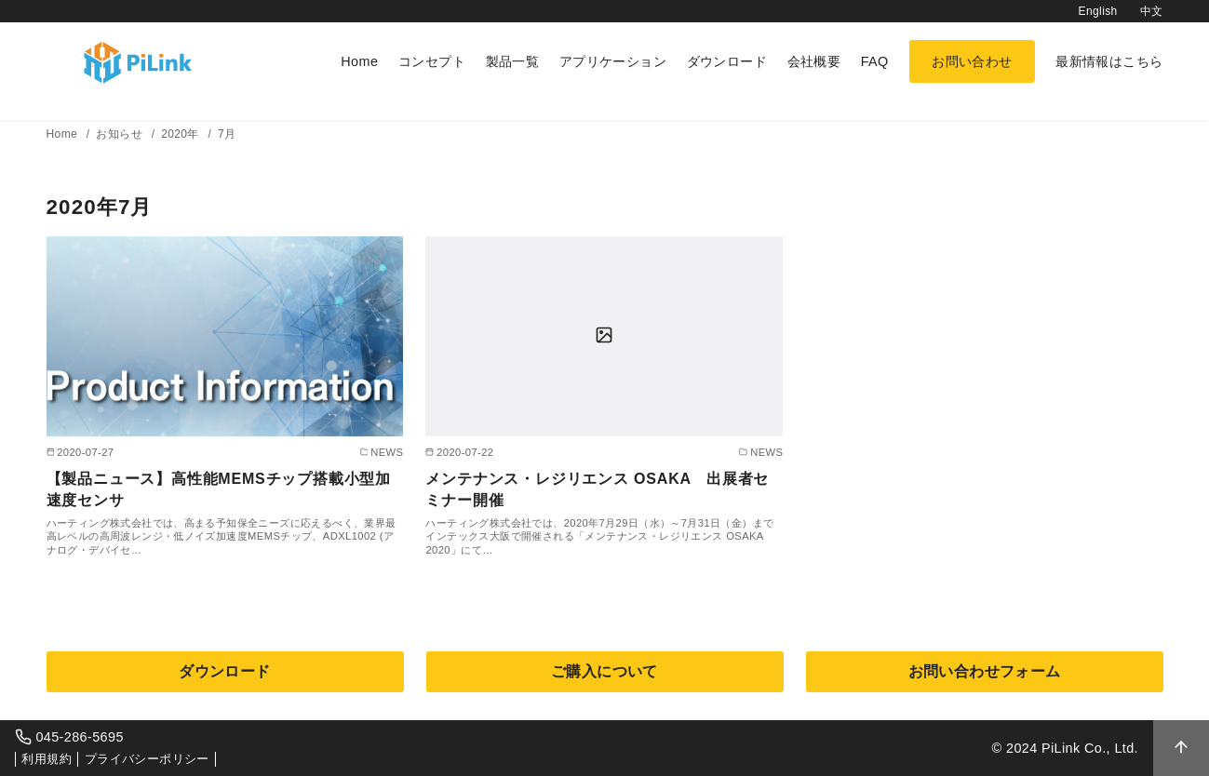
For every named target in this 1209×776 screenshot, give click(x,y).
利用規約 (46, 759)
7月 (226, 133)
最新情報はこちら (1108, 61)
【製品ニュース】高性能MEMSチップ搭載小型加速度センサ (219, 489)
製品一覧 (513, 61)
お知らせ (120, 133)
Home (359, 61)
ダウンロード (727, 61)
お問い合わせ (972, 61)
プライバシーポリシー (147, 759)
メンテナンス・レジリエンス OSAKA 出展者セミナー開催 (597, 489)
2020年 (181, 133)
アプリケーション (612, 61)
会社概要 (814, 61)
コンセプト (431, 61)
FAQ (875, 61)
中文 (1151, 11)
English (1098, 11)
